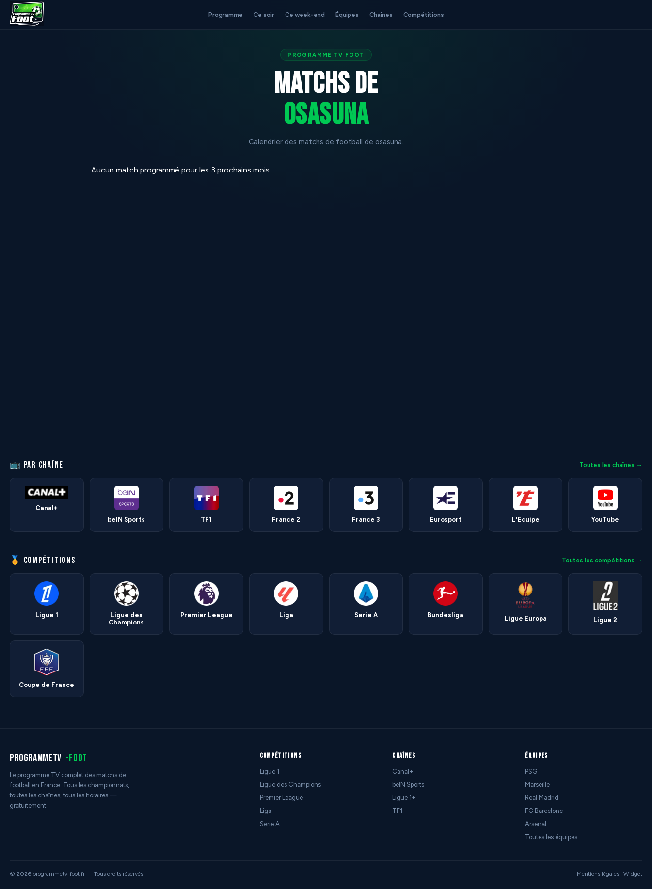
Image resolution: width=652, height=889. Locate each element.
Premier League (281, 797)
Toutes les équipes (551, 837)
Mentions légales (598, 874)
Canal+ (402, 771)
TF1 (397, 810)
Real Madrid (541, 797)
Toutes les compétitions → (602, 560)
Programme (225, 14)
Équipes (347, 14)
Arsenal (535, 823)
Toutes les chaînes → (610, 464)
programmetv (48, 758)
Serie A (270, 823)
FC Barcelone (544, 810)
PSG (531, 771)
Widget (632, 874)
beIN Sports (408, 784)
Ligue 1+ (404, 797)
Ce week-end (305, 14)
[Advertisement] (41, 310)
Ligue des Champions (290, 784)
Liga (265, 810)
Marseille (537, 784)
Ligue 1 (269, 771)
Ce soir (264, 14)
